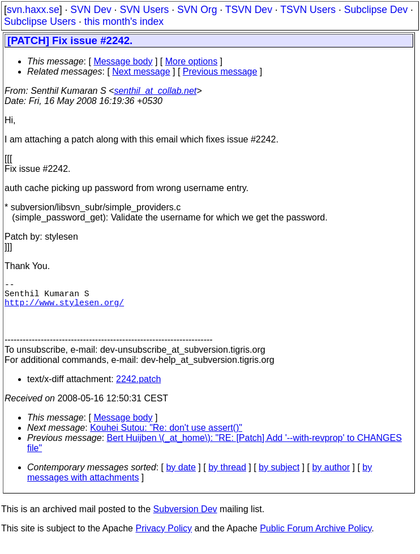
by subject (279, 478)
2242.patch (138, 390)
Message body (122, 61)
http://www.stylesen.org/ (64, 308)
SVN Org (197, 9)
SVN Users (144, 9)
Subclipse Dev (376, 9)
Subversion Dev (185, 520)
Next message (141, 71)
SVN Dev (90, 9)
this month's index (124, 21)
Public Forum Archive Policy (315, 539)
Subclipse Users (40, 21)
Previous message (220, 71)
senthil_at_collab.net (155, 91)
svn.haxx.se (33, 9)
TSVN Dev (248, 9)
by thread (227, 478)
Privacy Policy (163, 539)
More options (191, 61)
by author (331, 478)
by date (180, 478)
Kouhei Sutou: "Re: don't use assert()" (166, 439)
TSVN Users (308, 9)
